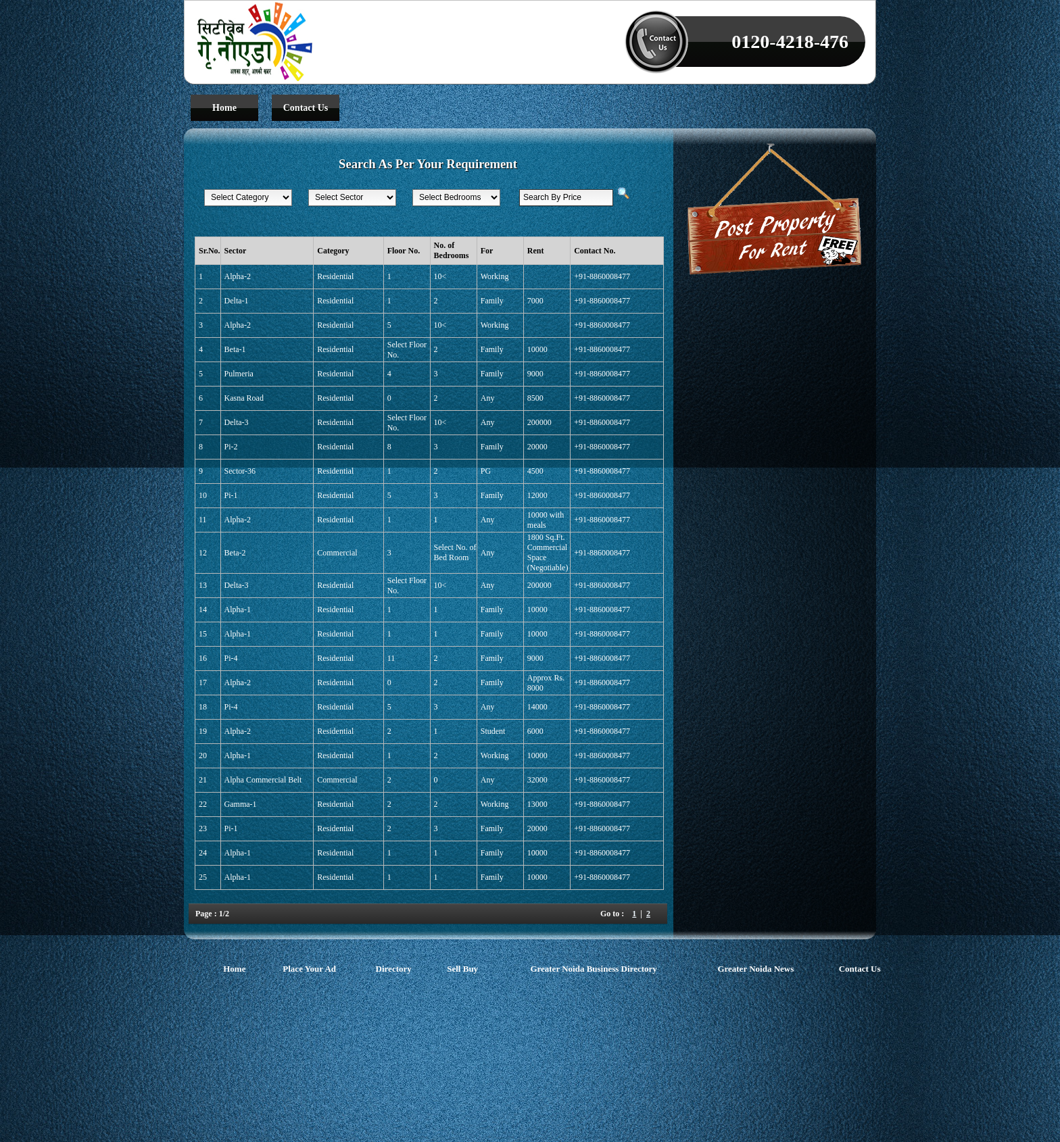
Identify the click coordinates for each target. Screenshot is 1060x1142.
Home (224, 108)
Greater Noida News (755, 968)
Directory (394, 968)
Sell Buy (462, 968)
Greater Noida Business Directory (593, 968)
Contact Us (306, 108)
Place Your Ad (309, 968)
